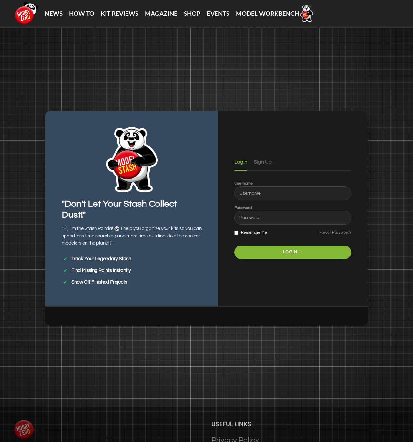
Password (243, 214)
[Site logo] (29, 16)
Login (240, 168)
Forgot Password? (335, 239)
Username (243, 189)
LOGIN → (293, 258)
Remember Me (250, 239)
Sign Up (263, 168)
